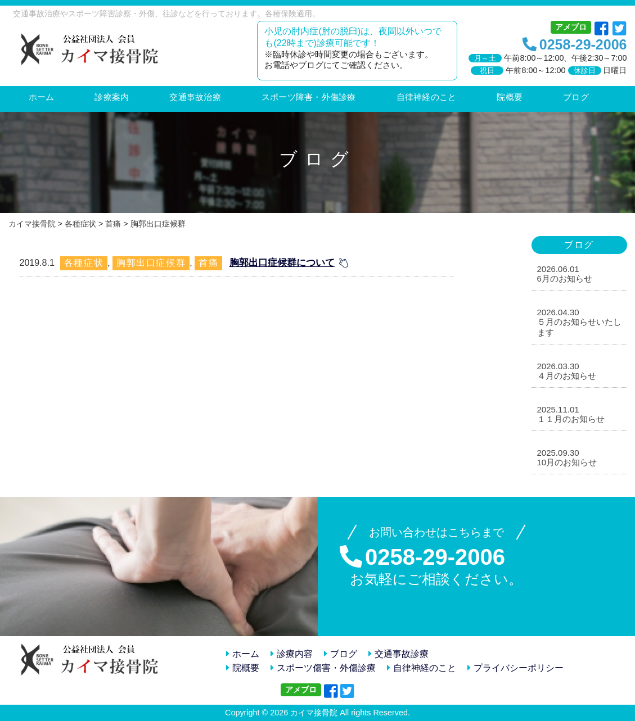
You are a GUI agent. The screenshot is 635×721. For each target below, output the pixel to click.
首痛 (208, 262)
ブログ (340, 654)
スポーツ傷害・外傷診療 (323, 668)
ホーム (242, 654)
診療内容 (292, 654)
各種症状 (83, 262)
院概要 (242, 668)
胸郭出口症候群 (151, 262)
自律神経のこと (421, 668)
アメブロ (571, 26)
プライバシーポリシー (515, 668)
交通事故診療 (398, 654)
